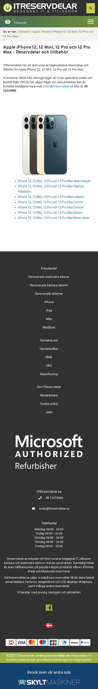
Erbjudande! (49, 268)
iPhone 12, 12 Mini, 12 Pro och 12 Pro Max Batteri (50, 212)
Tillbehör (24, 32)
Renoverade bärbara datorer (49, 285)
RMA (49, 357)
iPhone (49, 302)
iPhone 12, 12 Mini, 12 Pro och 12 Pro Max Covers (50, 202)
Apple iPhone (41, 32)
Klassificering (49, 374)
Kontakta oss (49, 340)
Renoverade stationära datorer (49, 277)
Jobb (49, 412)
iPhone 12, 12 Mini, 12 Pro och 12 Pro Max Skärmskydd (54, 181)
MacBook (49, 327)
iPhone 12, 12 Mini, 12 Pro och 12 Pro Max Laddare (51, 197)
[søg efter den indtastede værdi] (90, 8)
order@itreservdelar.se (58, 86)
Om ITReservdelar (49, 387)
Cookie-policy (49, 403)
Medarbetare (49, 395)
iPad (49, 310)
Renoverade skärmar (49, 293)
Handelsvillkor (49, 348)
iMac (49, 319)
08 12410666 (54, 498)
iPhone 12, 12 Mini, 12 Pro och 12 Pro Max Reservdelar (54, 218)
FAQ (49, 365)
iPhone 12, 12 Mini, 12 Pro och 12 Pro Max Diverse (50, 207)
